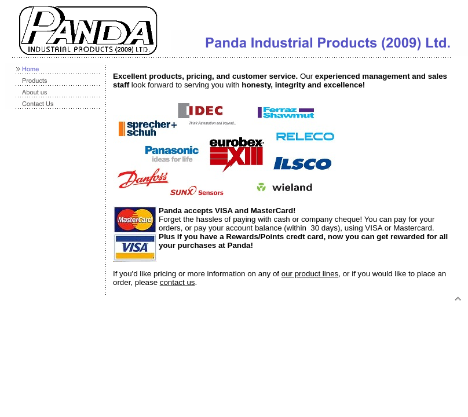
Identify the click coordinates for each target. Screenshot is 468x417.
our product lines (310, 273)
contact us (177, 282)
